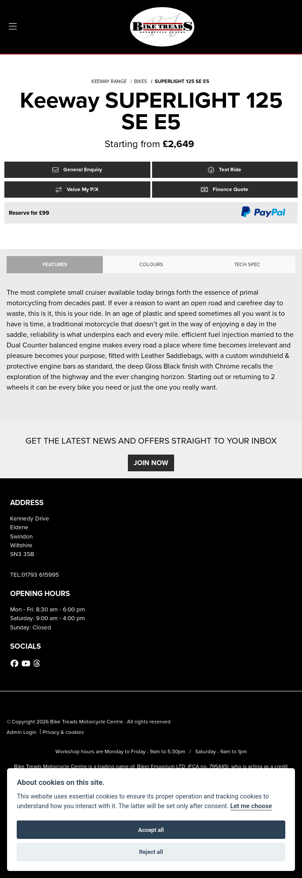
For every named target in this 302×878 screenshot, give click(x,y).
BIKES (140, 81)
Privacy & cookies (63, 732)
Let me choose (251, 806)
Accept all (151, 830)
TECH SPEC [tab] (247, 264)
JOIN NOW (151, 463)
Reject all (151, 852)
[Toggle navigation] (13, 26)
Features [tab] (55, 264)
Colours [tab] (151, 264)
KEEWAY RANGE (109, 81)
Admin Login (21, 732)
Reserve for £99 (29, 213)
